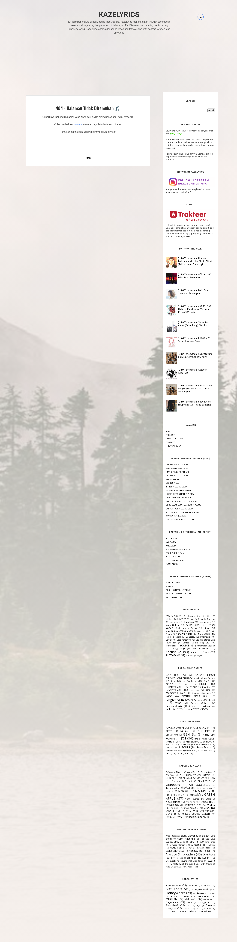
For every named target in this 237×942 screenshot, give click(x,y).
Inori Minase (198, 622)
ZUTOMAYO (166, 655)
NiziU (198, 696)
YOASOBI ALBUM (166, 556)
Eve (185, 619)
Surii (202, 908)
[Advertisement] (118, 60)
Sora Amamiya (177, 639)
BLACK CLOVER (166, 582)
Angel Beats (164, 836)
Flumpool (169, 781)
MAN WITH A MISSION (185, 791)
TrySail (176, 709)
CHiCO (162, 619)
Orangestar (196, 902)
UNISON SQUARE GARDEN (189, 813)
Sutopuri (184, 750)
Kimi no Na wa (188, 848)
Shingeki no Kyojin (191, 857)
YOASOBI (178, 645)
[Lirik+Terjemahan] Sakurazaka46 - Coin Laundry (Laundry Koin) (189, 355)
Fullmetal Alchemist (171, 844)
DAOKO (175, 619)
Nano (193, 634)
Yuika (186, 652)
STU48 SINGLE (165, 482)
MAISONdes (196, 896)
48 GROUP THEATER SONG (171, 490)
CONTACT (163, 442)
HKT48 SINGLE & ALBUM (170, 475)
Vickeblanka (164, 645)
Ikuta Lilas (182, 622)
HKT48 (196, 684)
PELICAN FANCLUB (183, 805)
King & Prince (193, 738)
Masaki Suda (165, 631)
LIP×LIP (172, 741)
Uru (200, 642)
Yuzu (173, 753)
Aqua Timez (169, 772)
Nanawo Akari (176, 634)
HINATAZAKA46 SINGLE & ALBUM (174, 497)
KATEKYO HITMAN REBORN (171, 593)
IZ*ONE (186, 687)
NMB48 (179, 696)
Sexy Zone (163, 748)
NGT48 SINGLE (165, 479)
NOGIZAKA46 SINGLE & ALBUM (173, 494)
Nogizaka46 (168, 699)
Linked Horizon (199, 788)
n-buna (185, 911)
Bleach (198, 835)
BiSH (176, 678)
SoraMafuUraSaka (168, 750)
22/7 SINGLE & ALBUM (169, 516)
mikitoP (176, 911)
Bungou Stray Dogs (168, 841)
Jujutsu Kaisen (170, 847)
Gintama (189, 844)
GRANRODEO (197, 781)
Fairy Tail (186, 841)
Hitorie (202, 785)
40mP (161, 885)
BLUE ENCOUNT (181, 775)
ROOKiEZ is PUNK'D (172, 808)
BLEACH (162, 586)
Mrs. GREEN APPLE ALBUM (171, 549)
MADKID (191, 741)
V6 (166, 753)
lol (181, 753)
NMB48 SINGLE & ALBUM (170, 472)
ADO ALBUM (164, 538)
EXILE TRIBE (197, 731)
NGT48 (162, 696)
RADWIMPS (201, 805)
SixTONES (177, 747)
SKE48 (204, 700)
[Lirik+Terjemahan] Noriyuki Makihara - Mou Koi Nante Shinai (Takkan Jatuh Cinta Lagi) (188, 261)
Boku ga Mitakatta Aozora (195, 678)
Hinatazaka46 (166, 687)
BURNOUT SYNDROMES (186, 778)
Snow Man (195, 747)
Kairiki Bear (191, 893)
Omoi (182, 902)
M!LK (181, 741)
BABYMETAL (164, 678)
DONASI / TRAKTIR (167, 438)
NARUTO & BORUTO (168, 597)
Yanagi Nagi (171, 648)
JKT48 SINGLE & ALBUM (169, 486)
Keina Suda (185, 625)
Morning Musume (195, 693)
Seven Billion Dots (196, 744)
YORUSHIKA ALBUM (168, 560)
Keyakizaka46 (166, 690)
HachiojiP (201, 889)
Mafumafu (183, 899)
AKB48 (192, 674)
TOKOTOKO (164, 911)
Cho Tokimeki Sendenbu (176, 681)
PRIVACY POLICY (166, 445)
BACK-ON (163, 775)
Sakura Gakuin (192, 703)
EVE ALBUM (164, 541)
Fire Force (203, 841)
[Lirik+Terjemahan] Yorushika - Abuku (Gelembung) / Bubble (186, 324)
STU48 (171, 703)
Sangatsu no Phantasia (191, 636)
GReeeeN (166, 784)
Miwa (178, 631)
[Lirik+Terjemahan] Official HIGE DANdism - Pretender (187, 276)
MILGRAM (164, 899)
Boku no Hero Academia (173, 838)
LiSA (199, 628)
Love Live (172, 850)
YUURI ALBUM (165, 563)
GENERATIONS (165, 734)
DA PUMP (187, 728)
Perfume (191, 700)
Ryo (191, 905)
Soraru (179, 908)
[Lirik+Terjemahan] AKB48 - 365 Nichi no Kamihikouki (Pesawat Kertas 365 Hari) (187, 309)
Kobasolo (204, 893)
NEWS (202, 741)
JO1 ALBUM (164, 545)
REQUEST (163, 435)
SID (175, 811)
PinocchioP (165, 905)
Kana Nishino (165, 625)
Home (88, 158)
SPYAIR (186, 811)
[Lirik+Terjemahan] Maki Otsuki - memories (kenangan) (187, 292)
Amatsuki (185, 885)
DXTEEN (162, 731)
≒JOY (186, 709)
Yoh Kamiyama (194, 648)
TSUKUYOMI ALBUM (168, 553)
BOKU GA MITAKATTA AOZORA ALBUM (176, 504)
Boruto (198, 838)
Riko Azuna (168, 637)
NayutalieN (165, 902)
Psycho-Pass (170, 858)
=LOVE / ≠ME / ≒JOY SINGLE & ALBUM (176, 512)
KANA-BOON (182, 787)
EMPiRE (181, 684)
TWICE (187, 706)
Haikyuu (204, 844)
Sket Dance (191, 861)
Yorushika (166, 652)
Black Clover (181, 835)
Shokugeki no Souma (169, 860)
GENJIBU (182, 734)
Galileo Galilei (188, 785)
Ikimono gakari (166, 787)
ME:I (201, 690)
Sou (190, 639)
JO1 (176, 738)
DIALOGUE (163, 684)
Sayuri (162, 639)
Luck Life (163, 791)
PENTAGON (164, 744)
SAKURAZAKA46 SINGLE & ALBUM (174, 501)
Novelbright (166, 802)
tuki (190, 655)
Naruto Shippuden (173, 854)
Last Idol (187, 690)
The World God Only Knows (191, 864)
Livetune (181, 896)
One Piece (202, 854)
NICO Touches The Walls (191, 799)
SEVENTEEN (177, 744)
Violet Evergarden (166, 867)
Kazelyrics (119, 14)
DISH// (199, 728)
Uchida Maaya (183, 642)
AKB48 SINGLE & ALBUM (170, 464)
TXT (160, 753)
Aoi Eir (201, 616)
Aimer (170, 616)
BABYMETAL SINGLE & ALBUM (172, 508)
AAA (161, 728)
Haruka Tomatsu (200, 619)
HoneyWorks (168, 893)
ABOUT (162, 431)
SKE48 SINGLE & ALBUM (170, 468)
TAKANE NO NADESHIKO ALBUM (173, 519)
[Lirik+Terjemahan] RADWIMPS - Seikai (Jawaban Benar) (187, 340)
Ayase (200, 885)
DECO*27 (164, 889)
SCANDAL (187, 808)
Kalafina (199, 687)
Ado (171, 885)
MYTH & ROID (180, 794)
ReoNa (204, 634)
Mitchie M (200, 899)
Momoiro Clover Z (169, 693)
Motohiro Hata (192, 631)
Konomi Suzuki (182, 628)
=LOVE (176, 675)
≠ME (195, 709)
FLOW (204, 778)
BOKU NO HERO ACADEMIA (171, 590)
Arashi (173, 728)
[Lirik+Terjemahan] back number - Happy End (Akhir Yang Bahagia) (188, 403)
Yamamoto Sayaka (198, 645)
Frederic (182, 781)
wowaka (198, 911)
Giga (190, 889)
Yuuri (198, 652)
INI (169, 738)
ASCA (161, 616)
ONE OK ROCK (184, 802)
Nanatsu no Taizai (192, 850)
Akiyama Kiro (186, 616)
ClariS (199, 681)
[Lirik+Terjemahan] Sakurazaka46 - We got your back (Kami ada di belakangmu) (189, 388)
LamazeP (167, 896)
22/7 (161, 675)
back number (189, 817)
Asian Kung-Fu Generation (192, 772)
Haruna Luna (167, 622)
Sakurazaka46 (167, 706)
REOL (181, 905)
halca (181, 655)
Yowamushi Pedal (183, 866)
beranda (78, 124)
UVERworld (164, 817)
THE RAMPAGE (199, 750)
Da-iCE (177, 731)
